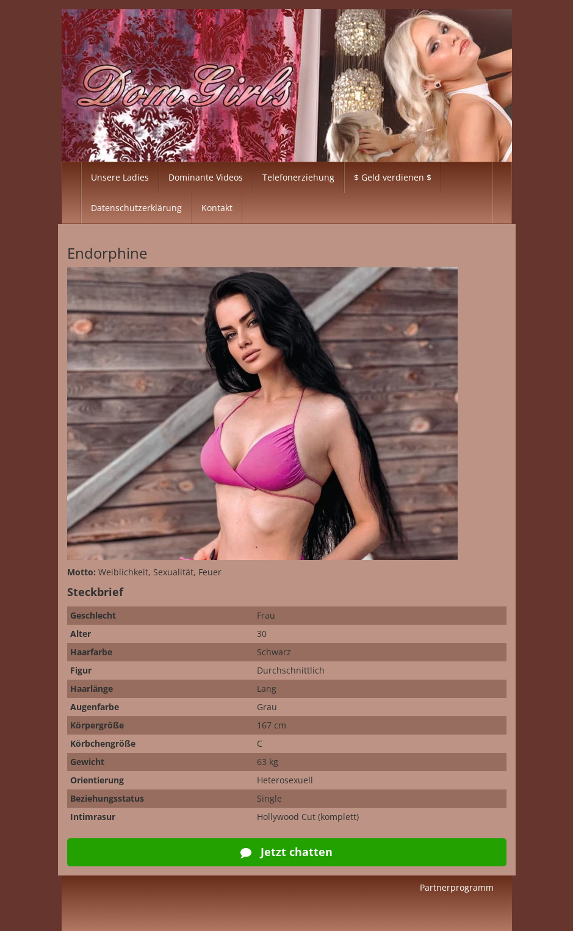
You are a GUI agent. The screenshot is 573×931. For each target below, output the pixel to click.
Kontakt (216, 208)
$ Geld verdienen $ (392, 177)
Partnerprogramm (457, 887)
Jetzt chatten (286, 851)
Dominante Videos (205, 177)
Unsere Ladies (120, 177)
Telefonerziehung (298, 177)
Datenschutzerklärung (136, 208)
